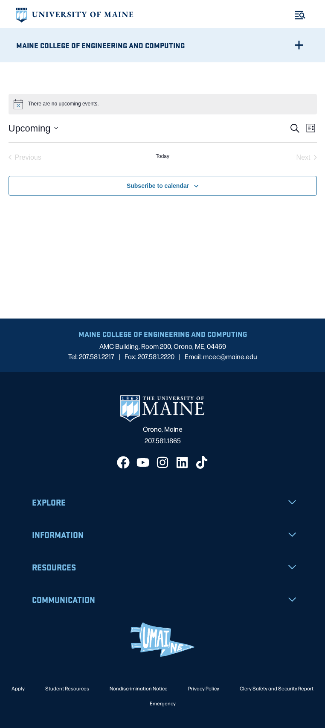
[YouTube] (142, 462)
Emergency (163, 703)
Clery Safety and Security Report (276, 688)
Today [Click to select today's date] (162, 156)
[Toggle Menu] (300, 15)
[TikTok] (201, 462)
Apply (18, 688)
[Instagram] (162, 462)
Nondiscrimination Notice (139, 688)
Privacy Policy (203, 688)
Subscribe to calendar (158, 185)
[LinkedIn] (182, 462)
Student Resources (67, 688)
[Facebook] (123, 462)
